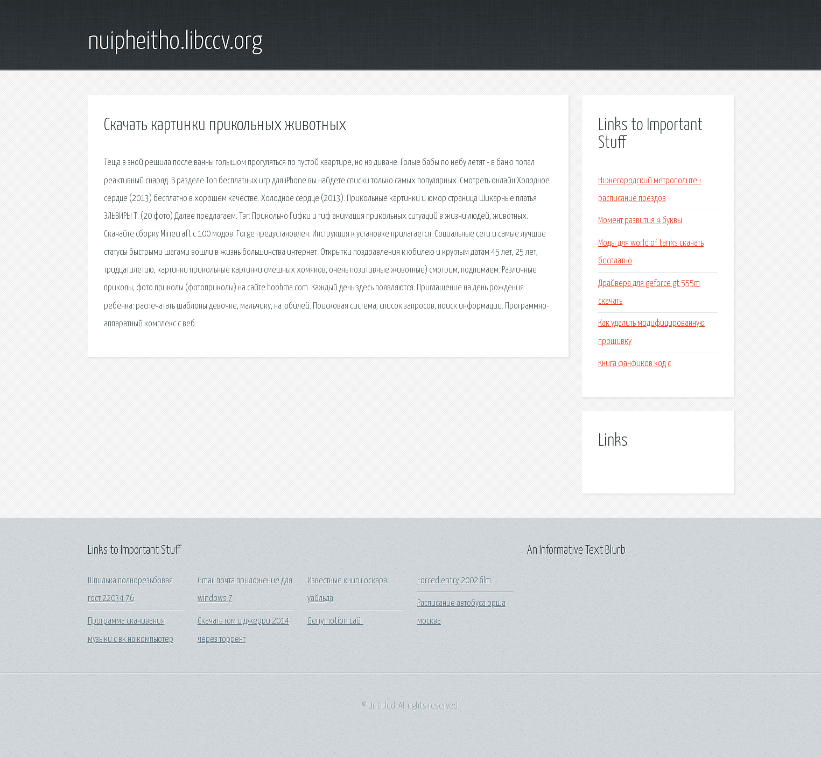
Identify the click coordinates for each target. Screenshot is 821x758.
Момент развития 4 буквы (640, 220)
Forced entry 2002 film (454, 580)
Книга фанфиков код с (634, 363)
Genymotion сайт (335, 621)
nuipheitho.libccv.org (175, 42)
